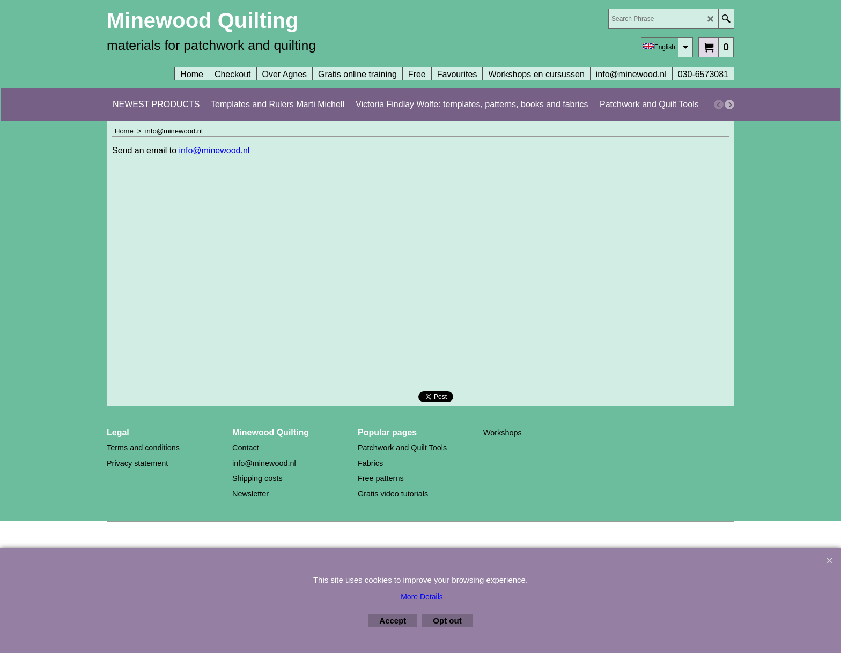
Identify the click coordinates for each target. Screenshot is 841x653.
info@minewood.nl (214, 150)
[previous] (719, 104)
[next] (729, 104)
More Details (422, 596)
